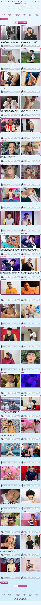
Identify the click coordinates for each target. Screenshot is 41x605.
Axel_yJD (23, 211)
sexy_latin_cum (24, 281)
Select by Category (22, 22)
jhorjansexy (23, 514)
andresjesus (2, 235)
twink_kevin (2, 514)
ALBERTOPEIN (3, 141)
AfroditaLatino (3, 281)
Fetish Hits (25, 603)
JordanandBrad (3, 351)
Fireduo (2, 328)
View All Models (4, 586)
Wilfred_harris (3, 118)
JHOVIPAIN (23, 467)
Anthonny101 (23, 95)
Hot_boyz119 (23, 351)
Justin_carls (23, 398)
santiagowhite (3, 491)
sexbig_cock (3, 444)
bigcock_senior (24, 118)
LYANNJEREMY (24, 188)
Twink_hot (2, 211)
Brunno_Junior (3, 374)
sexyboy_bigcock (3, 188)
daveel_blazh (23, 25)
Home (16, 22)
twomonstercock (24, 421)
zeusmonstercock (24, 141)
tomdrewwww (3, 398)
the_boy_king (23, 328)
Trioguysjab (2, 467)
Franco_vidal (3, 560)
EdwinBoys (2, 165)
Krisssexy (23, 258)
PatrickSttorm (23, 48)
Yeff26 (22, 165)
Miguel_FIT (23, 374)
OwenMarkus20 (24, 444)
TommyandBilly (3, 71)
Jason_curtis (23, 537)
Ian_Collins (23, 560)
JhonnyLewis (3, 25)
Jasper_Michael (24, 491)
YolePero (2, 537)
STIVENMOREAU (3, 258)
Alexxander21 (23, 71)
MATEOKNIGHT (24, 235)
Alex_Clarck (2, 48)
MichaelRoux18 (3, 421)
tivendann (2, 95)
